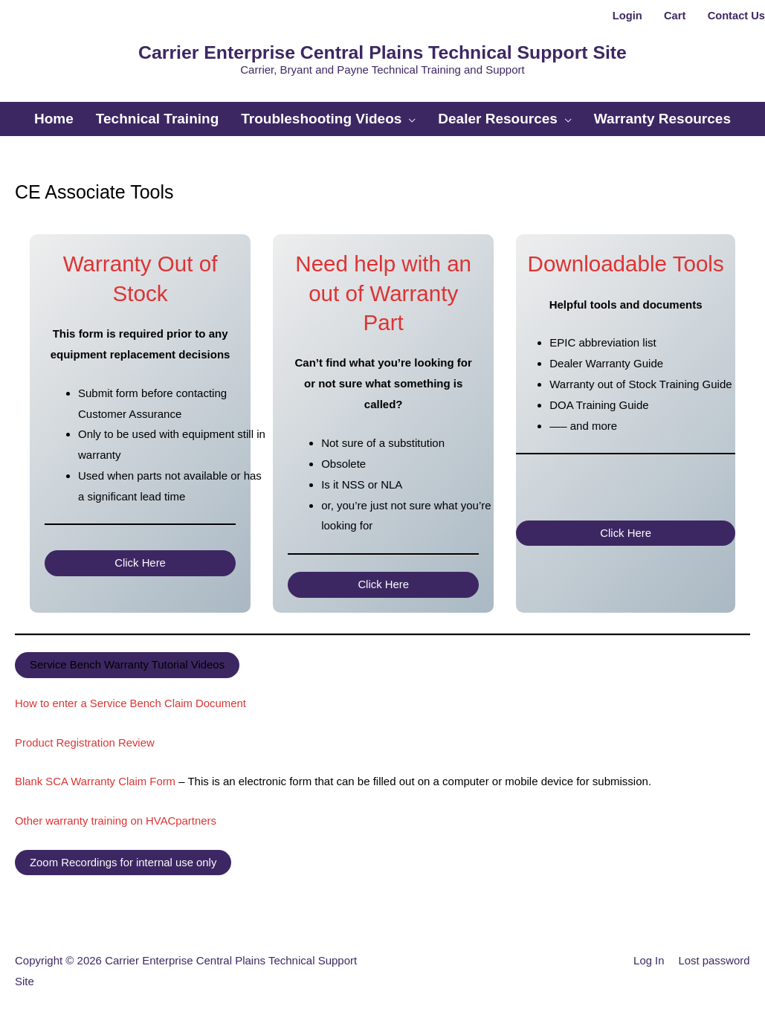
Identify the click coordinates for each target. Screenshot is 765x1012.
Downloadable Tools (626, 257)
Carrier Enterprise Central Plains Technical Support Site (382, 50)
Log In (648, 950)
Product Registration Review (85, 734)
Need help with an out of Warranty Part (383, 286)
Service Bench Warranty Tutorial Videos (128, 657)
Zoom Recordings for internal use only (124, 852)
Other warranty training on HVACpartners (116, 811)
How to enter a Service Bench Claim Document (131, 695)
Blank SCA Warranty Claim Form (96, 772)
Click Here (140, 555)
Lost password (714, 950)
